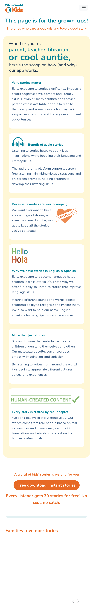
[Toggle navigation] (83, 8)
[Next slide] (86, 566)
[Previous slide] (6, 566)
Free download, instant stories (47, 485)
